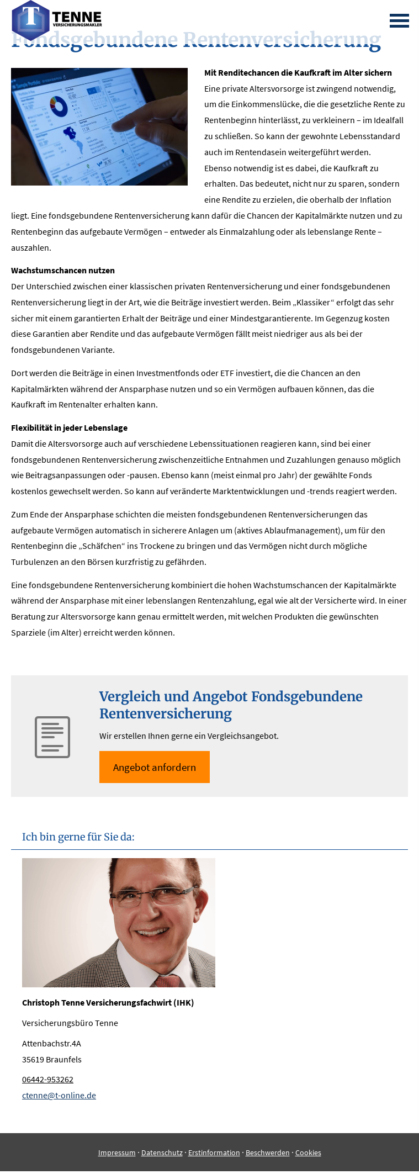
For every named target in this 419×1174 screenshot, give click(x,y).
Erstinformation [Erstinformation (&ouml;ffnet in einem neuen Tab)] (214, 1152)
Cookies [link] (308, 1152)
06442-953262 (47, 1079)
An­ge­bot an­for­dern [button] (154, 767)
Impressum (117, 1152)
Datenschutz (162, 1152)
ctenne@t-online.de (59, 1095)
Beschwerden (268, 1152)
